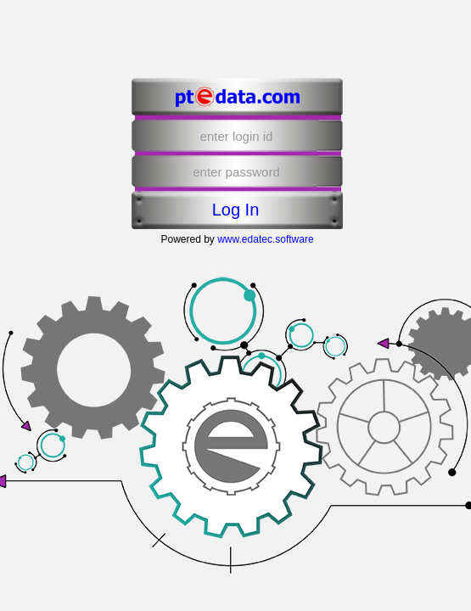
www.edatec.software (265, 239)
